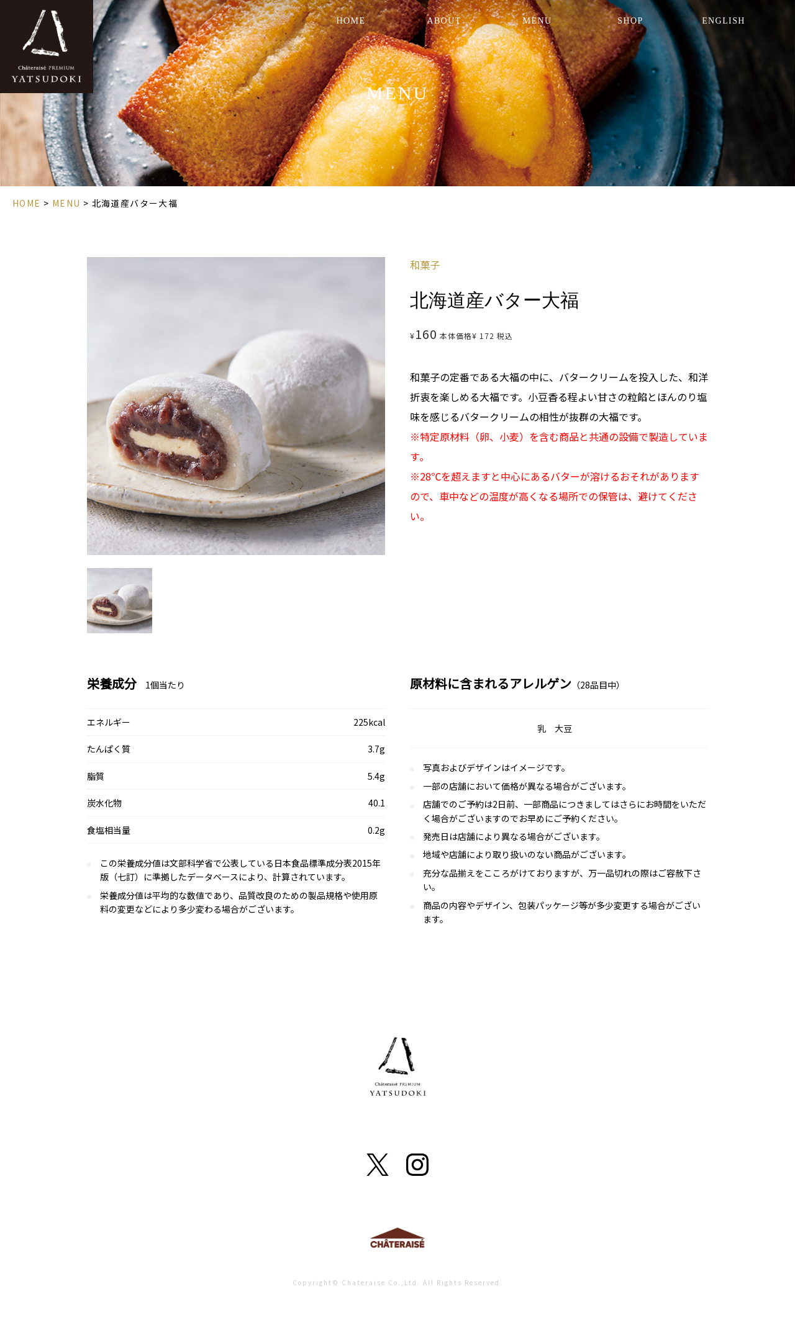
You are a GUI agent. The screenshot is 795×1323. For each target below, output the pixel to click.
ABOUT (444, 20)
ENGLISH (723, 20)
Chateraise (397, 1240)
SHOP (630, 20)
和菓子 (425, 264)
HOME (351, 20)
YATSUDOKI (46, 46)
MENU (537, 20)
